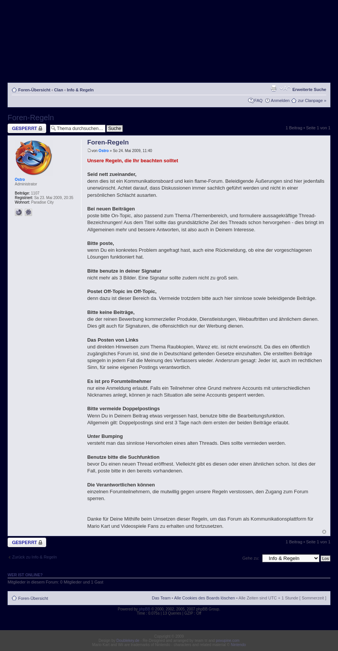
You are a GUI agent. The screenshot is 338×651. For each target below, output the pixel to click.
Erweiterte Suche (309, 89)
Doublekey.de (127, 640)
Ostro (104, 151)
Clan (58, 90)
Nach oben (324, 532)
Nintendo (238, 645)
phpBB (144, 609)
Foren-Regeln (31, 117)
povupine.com (227, 640)
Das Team (161, 598)
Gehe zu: (250, 558)
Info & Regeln (80, 90)
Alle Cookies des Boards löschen (204, 598)
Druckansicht (273, 88)
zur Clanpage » (312, 100)
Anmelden (280, 100)
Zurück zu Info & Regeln (34, 557)
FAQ (258, 100)
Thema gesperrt (27, 128)
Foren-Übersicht (34, 90)
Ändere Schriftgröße (285, 88)
